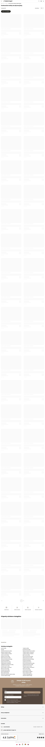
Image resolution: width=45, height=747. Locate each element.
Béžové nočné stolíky (5, 668)
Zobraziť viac (3, 642)
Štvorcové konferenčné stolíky (28, 663)
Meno (6, 690)
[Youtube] (41, 737)
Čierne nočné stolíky (5, 655)
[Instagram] (39, 737)
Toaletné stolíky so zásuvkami (28, 667)
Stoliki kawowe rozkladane (6, 663)
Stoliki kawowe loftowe (27, 661)
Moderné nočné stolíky (5, 656)
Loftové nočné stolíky (27, 670)
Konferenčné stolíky (26, 649)
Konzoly (2, 649)
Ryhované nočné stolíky (27, 666)
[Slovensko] (28, 744)
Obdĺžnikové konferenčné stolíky (7, 664)
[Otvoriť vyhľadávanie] (39, 1)
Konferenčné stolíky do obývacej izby (15, 3)
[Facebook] (37, 737)
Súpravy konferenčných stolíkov (29, 651)
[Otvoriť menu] (2, 1)
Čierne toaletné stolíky (27, 672)
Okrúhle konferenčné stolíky (6, 651)
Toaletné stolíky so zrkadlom (28, 653)
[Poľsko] (17, 744)
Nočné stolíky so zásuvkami (6, 667)
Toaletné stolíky (26, 648)
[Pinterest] (43, 737)
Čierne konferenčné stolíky (28, 656)
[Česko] (19, 744)
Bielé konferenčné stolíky (6, 657)
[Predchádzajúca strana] (1, 601)
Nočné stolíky (3, 648)
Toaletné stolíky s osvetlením (28, 652)
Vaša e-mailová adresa (9, 695)
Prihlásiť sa (32, 692)
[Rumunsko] (25, 744)
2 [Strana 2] (23, 600)
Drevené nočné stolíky (5, 670)
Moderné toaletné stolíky (6, 652)
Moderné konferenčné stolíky (28, 659)
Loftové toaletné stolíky (5, 675)
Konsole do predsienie (5, 660)
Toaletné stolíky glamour (27, 674)
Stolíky (6, 3)
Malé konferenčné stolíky (6, 661)
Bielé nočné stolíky (26, 655)
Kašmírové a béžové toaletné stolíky (8, 674)
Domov (3, 3)
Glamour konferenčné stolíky (6, 659)
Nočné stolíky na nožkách (27, 671)
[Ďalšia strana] (43, 601)
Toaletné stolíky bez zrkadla (6, 653)
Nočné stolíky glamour (5, 671)
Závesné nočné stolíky (5, 666)
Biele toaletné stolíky (5, 672)
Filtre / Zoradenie (6, 11)
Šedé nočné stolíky (26, 668)
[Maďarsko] (22, 744)
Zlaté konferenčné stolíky (27, 657)
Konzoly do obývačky (27, 660)
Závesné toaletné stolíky (27, 675)
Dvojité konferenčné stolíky (28, 664)
